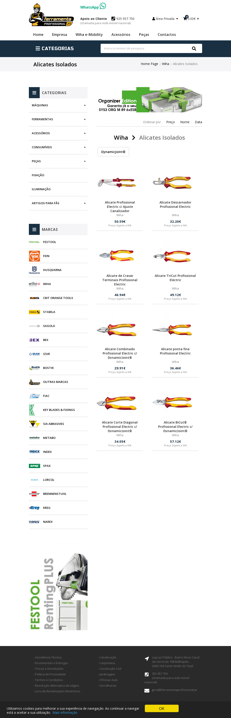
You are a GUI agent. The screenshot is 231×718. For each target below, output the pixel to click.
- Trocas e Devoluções (48, 669)
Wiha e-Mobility (89, 34)
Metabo (49, 438)
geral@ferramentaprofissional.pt (174, 690)
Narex (48, 522)
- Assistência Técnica (47, 657)
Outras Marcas (55, 382)
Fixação (38, 175)
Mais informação (65, 713)
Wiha (165, 64)
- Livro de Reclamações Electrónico (56, 691)
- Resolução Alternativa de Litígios (56, 685)
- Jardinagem (106, 674)
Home (38, 34)
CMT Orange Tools (58, 298)
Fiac (46, 396)
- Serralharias (107, 685)
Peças (144, 34)
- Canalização (107, 657)
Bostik (48, 368)
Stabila (49, 312)
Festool (49, 242)
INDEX (47, 452)
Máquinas (40, 105)
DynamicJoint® (113, 152)
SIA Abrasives (53, 424)
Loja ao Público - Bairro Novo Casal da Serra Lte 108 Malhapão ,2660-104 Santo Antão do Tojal (175, 661)
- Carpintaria (106, 663)
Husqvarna (52, 270)
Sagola (49, 326)
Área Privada (165, 18)
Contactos (167, 34)
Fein (46, 256)
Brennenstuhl (55, 494)
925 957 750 (107, 20)
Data (198, 122)
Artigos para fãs (45, 203)
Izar (46, 354)
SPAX (47, 466)
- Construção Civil (109, 669)
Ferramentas (42, 119)
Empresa (59, 34)
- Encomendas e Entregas (50, 663)
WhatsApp (93, 7)
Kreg (47, 508)
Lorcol (48, 480)
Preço (170, 122)
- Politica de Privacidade (49, 674)
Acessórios (120, 34)
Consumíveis (42, 147)
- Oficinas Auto (108, 680)
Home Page (149, 64)
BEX (45, 340)
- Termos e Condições (48, 680)
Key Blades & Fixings (59, 410)
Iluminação (41, 189)
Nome (184, 122)
